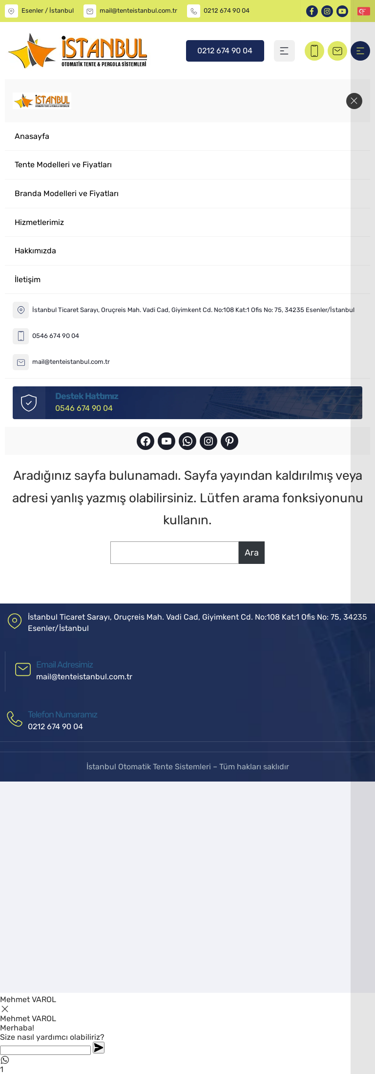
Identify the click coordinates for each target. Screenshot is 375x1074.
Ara (252, 552)
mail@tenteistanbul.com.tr (138, 10)
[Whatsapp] (45, 1050)
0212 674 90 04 (227, 10)
